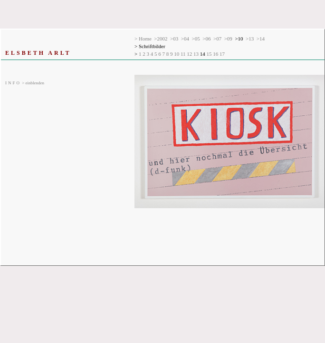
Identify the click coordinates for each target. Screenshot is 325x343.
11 (184, 54)
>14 (261, 38)
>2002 (160, 38)
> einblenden (24, 83)
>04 (185, 38)
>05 (196, 38)
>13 (250, 38)
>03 (174, 38)
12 (190, 54)
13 (196, 54)
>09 (228, 38)
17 (223, 54)
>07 (217, 38)
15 (210, 54)
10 (177, 54)
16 (216, 54)
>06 (206, 38)
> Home (143, 38)
